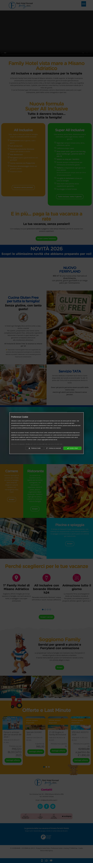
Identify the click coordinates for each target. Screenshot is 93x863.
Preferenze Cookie (35, 448)
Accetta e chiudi (72, 448)
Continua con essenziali (53, 448)
